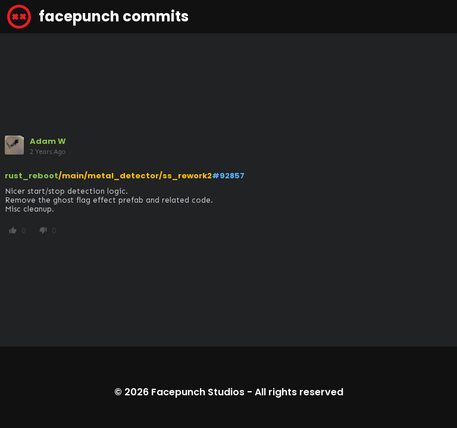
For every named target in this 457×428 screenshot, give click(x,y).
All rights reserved (299, 392)
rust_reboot (31, 175)
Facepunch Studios (198, 392)
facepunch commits (98, 17)
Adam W (48, 141)
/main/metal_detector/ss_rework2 (135, 175)
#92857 (228, 175)
